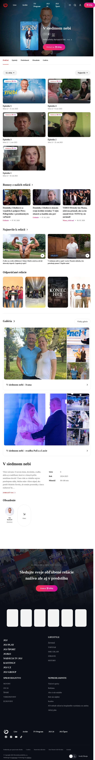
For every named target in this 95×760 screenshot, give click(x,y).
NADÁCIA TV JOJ (15, 662)
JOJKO (8, 656)
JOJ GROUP (11, 678)
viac (70, 39)
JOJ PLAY (9, 646)
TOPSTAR (52, 647)
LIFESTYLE (54, 637)
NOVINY (7, 690)
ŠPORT (6, 699)
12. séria (10, 73)
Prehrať (46, 588)
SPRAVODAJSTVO (12, 684)
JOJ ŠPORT (10, 651)
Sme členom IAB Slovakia (56, 756)
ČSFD (46, 34)
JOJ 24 (48, 5)
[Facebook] (5, 743)
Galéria (45, 60)
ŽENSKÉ (51, 643)
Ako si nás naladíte (55, 699)
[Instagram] (11, 743)
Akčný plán (52, 717)
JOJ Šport (58, 5)
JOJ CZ (8, 672)
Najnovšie (83, 73)
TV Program (37, 5)
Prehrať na (54, 47)
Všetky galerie (82, 321)
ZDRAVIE (52, 656)
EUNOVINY (8, 708)
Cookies (28, 756)
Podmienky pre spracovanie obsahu (13, 756)
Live (14, 5)
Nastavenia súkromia (39, 756)
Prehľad (5, 60)
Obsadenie (36, 60)
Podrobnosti (25, 60)
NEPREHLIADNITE (57, 684)
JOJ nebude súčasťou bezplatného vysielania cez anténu (68, 712)
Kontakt (69, 756)
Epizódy (14, 60)
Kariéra (51, 708)
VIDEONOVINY (9, 703)
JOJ (5, 640)
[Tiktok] (21, 743)
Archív (25, 5)
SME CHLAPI (53, 652)
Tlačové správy (53, 690)
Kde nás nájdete (54, 703)
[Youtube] (16, 743)
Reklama (51, 695)
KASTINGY (10, 667)
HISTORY (52, 660)
